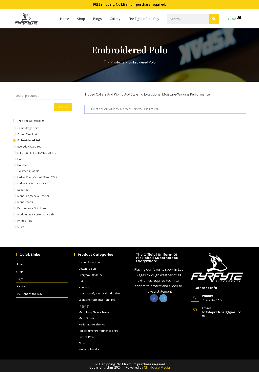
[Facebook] (154, 298)
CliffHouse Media (157, 367)
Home (64, 19)
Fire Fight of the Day (143, 19)
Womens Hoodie (29, 171)
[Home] (105, 62)
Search (63, 107)
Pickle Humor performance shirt (36, 214)
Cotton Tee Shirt (27, 134)
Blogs (97, 19)
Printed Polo (24, 220)
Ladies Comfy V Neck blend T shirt (38, 177)
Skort (20, 227)
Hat (19, 159)
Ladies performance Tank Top (35, 183)
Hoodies (22, 165)
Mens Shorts (25, 202)
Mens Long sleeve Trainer (33, 196)
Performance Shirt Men (31, 208)
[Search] (214, 19)
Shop (81, 19)
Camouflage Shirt (28, 128)
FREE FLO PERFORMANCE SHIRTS (36, 153)
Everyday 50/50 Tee (29, 146)
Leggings (22, 189)
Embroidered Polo (142, 62)
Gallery (115, 19)
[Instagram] (163, 298)
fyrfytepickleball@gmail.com (221, 314)
